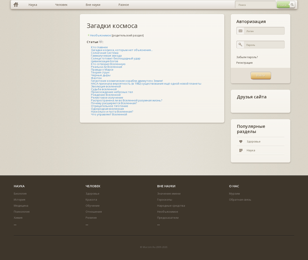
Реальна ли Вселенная (106, 67)
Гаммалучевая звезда (106, 55)
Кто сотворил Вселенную (108, 64)
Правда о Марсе (102, 69)
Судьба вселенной (104, 89)
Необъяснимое (99, 35)
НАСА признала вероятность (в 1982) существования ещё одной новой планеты (146, 83)
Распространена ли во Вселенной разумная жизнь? (126, 100)
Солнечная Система (104, 53)
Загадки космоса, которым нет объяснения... (122, 50)
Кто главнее (99, 47)
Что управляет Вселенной (109, 114)
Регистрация (244, 63)
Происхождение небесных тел (112, 92)
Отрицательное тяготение (109, 106)
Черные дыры (100, 75)
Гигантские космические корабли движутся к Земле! (127, 81)
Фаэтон (96, 78)
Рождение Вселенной (106, 95)
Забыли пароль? (247, 57)
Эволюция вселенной (106, 86)
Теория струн (100, 72)
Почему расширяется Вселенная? (114, 103)
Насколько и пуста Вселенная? (112, 111)
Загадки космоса (112, 25)
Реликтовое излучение (107, 97)
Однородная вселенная (107, 109)
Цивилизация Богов (104, 61)
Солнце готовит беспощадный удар (115, 58)
